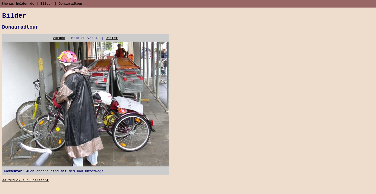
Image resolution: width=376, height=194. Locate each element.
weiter (112, 42)
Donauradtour (71, 4)
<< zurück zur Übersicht (25, 186)
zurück (59, 42)
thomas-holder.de (18, 4)
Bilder (46, 4)
